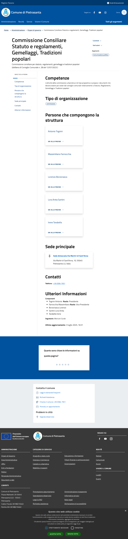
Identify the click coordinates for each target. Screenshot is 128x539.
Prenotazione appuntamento (43, 491)
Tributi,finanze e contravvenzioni (77, 459)
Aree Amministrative (9, 460)
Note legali (69, 499)
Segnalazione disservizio (42, 495)
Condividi (97, 40)
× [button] (125, 511)
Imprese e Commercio (41, 460)
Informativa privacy (72, 495)
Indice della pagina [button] (21, 74)
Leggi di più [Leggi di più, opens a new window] (77, 524)
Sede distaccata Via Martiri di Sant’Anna (70, 255)
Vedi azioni (98, 45)
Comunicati (100, 460)
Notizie (98, 456)
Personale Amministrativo (11, 476)
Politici (3, 472)
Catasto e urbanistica (41, 464)
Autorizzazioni (70, 463)
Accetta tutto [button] (55, 534)
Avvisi (98, 464)
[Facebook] (93, 12)
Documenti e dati (7, 480)
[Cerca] (124, 12)
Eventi (98, 479)
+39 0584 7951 (59, 283)
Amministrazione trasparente (76, 491)
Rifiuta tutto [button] (73, 534)
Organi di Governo (8, 456)
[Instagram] (104, 12)
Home (6, 30)
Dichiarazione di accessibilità (75, 503)
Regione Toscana (7, 3)
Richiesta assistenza (40, 503)
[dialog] (64, 523)
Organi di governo (34, 30)
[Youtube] (98, 12)
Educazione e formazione (74, 455)
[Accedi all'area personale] (115, 3)
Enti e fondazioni (7, 468)
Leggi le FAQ (37, 499)
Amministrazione (18, 30)
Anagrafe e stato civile (41, 456)
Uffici (3, 464)
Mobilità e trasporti (40, 468)
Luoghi (98, 475)
